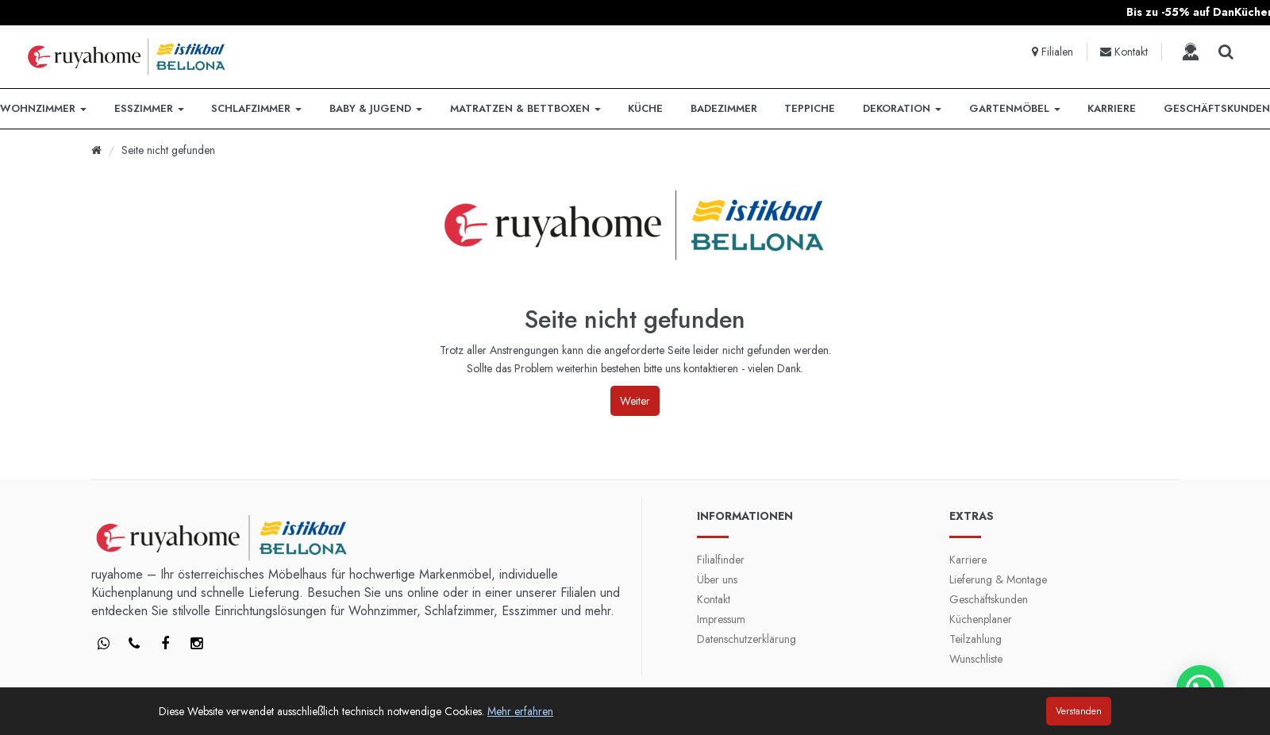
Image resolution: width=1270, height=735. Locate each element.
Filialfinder (721, 560)
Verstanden (1079, 711)
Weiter (635, 401)
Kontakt (713, 599)
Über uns (717, 579)
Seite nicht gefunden (168, 150)
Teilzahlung (975, 639)
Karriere (968, 560)
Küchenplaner (980, 619)
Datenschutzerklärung (746, 639)
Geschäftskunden (988, 599)
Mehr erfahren (520, 711)
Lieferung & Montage (998, 579)
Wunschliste (976, 659)
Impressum (721, 619)
